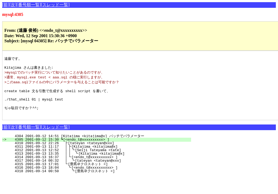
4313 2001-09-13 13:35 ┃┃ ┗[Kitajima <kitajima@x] (96, 160)
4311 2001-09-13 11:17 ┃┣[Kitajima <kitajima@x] (98, 153)
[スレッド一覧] (55, 4)
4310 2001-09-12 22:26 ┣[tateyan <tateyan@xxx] (99, 149)
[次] (13, 4)
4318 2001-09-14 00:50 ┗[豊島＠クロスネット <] (95, 177)
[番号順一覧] (28, 4)
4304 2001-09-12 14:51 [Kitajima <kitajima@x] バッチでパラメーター (97, 142)
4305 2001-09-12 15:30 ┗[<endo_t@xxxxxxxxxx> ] (99, 146)
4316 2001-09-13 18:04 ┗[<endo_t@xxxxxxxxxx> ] (98, 174)
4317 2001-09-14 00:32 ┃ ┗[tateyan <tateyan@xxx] (98, 167)
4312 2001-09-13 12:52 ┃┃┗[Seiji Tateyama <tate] (97, 156)
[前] (5, 4)
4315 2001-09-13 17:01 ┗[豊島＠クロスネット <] (96, 170)
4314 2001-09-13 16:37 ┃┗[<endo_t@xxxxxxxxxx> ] (98, 163)
